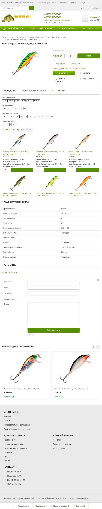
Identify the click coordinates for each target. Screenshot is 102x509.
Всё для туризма (67, 29)
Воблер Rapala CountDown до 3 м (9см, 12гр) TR (82, 153)
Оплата (73, 3)
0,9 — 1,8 (23, 117)
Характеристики (33, 90)
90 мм (30, 101)
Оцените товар (10, 299)
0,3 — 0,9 (6, 117)
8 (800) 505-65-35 (50, 17)
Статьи (7, 421)
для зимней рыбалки (42, 29)
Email (6, 287)
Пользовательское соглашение (17, 425)
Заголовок (8, 293)
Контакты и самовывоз (24, 3)
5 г (12, 109)
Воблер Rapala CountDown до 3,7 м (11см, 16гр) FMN (17, 194)
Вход (81, 8)
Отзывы (58, 90)
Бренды (82, 3)
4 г (9, 109)
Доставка (63, 3)
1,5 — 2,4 (32, 117)
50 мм (17, 101)
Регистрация (94, 8)
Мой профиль (59, 448)
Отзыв (6, 304)
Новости (7, 416)
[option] (26, 375)
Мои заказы (58, 440)
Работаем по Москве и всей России (57, 20)
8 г (16, 109)
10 (7, 124)
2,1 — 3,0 (41, 117)
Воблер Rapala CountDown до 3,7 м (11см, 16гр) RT (17, 153)
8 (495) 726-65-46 (50, 14)
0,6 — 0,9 (14, 117)
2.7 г (4, 109)
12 (3, 124)
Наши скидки (7, 3)
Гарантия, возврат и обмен (46, 3)
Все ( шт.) (26, 130)
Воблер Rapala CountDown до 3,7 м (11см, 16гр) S (50, 153)
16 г (25, 109)
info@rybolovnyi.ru (14, 484)
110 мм (36, 101)
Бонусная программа (62, 444)
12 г (20, 109)
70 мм (24, 101)
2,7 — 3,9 (49, 117)
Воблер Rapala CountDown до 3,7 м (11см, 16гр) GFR (83, 194)
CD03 (83, 69)
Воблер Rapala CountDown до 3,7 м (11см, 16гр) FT (50, 194)
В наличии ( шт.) (11, 130)
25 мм (5, 101)
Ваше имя (8, 282)
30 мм (11, 101)
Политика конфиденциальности (17, 429)
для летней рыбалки (13, 29)
